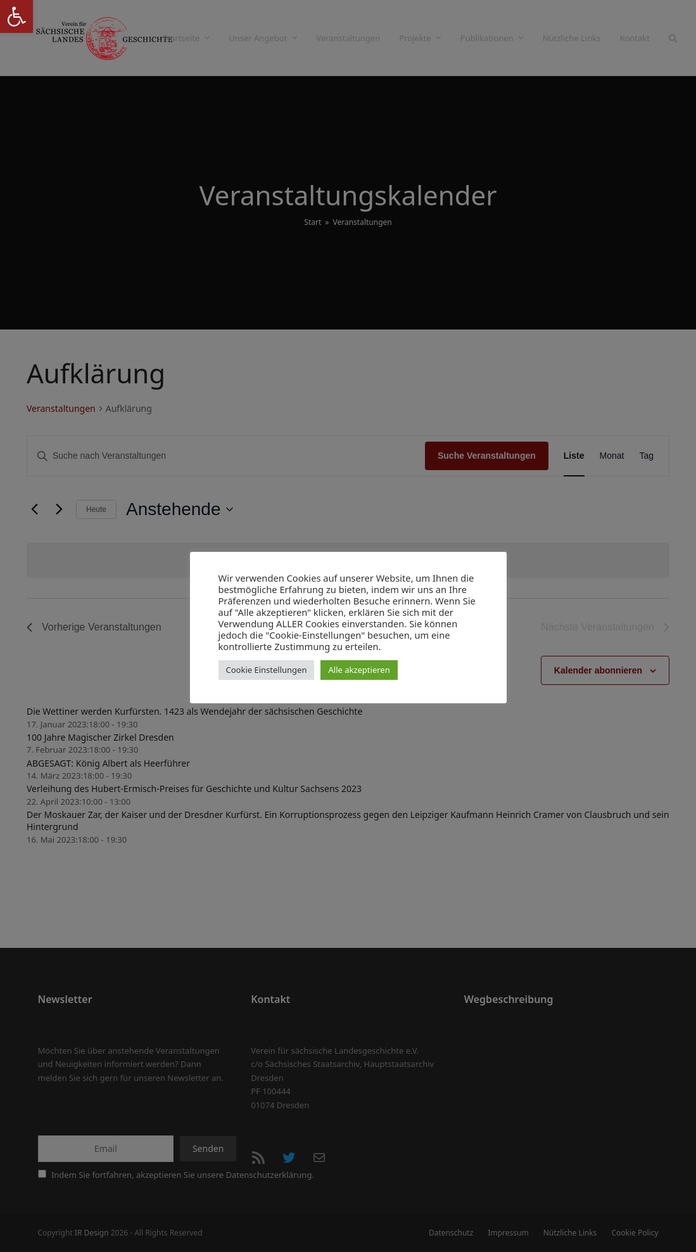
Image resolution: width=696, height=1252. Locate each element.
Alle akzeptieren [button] (358, 669)
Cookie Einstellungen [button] (266, 669)
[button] (16, 16)
